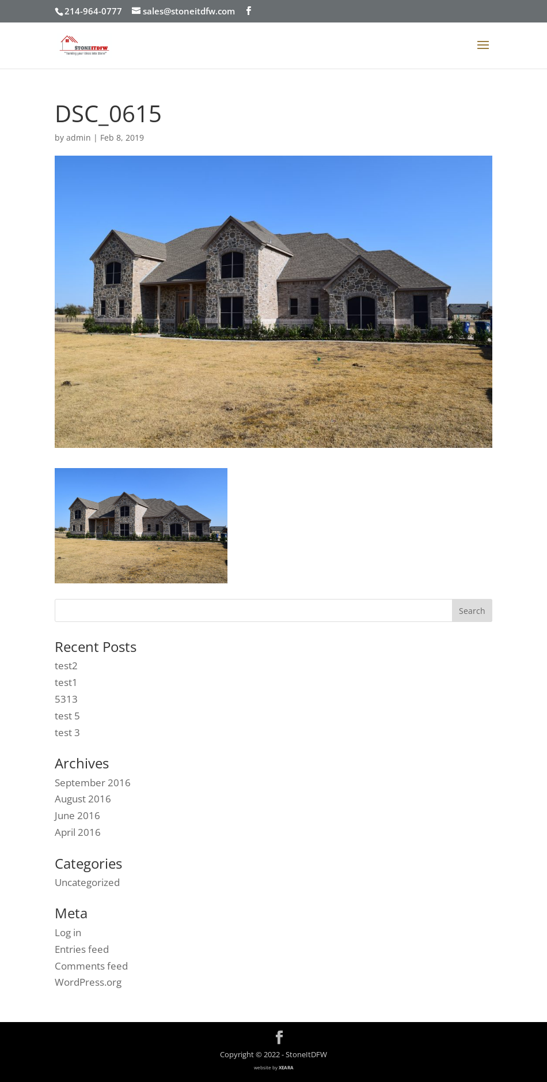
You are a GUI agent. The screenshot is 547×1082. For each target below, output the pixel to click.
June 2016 (77, 815)
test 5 (67, 715)
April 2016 (78, 832)
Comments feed (91, 965)
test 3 (67, 732)
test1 (66, 682)
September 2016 (93, 782)
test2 (66, 665)
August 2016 (83, 798)
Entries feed (82, 949)
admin (78, 137)
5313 (66, 699)
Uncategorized (87, 882)
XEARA (286, 1067)
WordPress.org (88, 982)
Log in (68, 932)
